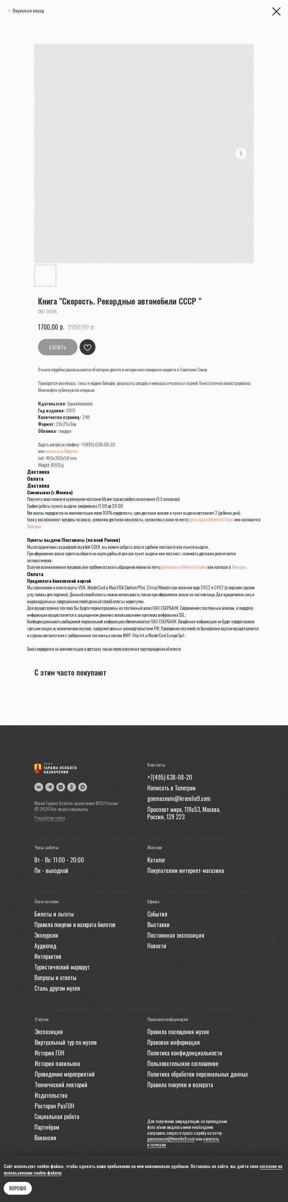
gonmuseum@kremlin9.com (211, 519)
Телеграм (34, 526)
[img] (82, 787)
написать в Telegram (61, 451)
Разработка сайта (49, 817)
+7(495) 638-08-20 (98, 444)
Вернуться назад (28, 10)
